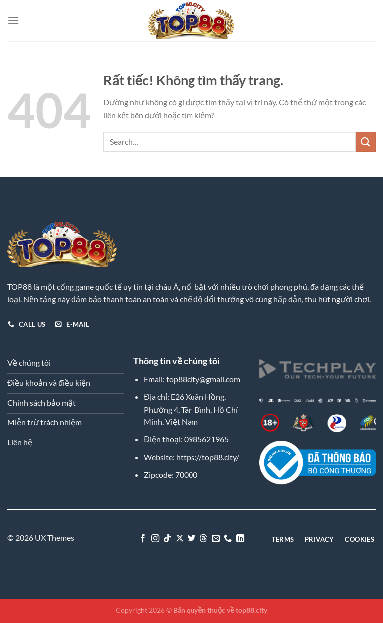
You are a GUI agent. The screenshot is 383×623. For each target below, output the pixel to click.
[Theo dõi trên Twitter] (191, 538)
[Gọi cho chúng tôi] (228, 538)
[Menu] (13, 20)
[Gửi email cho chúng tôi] (216, 538)
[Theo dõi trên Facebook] (143, 538)
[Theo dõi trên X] (179, 538)
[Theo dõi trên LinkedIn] (240, 538)
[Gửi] (366, 141)
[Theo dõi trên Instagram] (155, 538)
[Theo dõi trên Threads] (203, 538)
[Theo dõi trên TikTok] (167, 538)
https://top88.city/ (207, 457)
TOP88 (19, 286)
